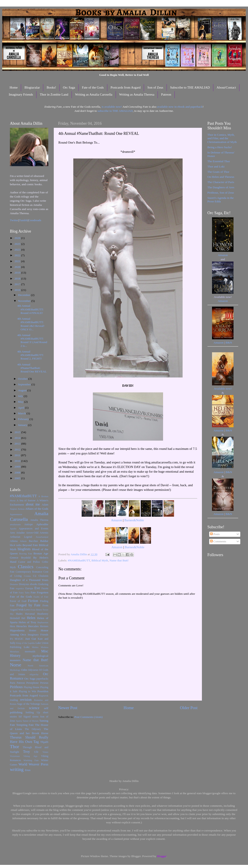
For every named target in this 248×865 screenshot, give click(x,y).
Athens (23, 541)
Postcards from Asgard (126, 87)
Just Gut (30, 638)
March (22, 413)
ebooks (33, 584)
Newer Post (67, 707)
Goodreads (34, 220)
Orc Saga (69, 87)
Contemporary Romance (29, 571)
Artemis (44, 532)
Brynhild (26, 557)
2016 (17, 290)
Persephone (32, 682)
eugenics (20, 588)
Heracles (21, 626)
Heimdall (15, 618)
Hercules (33, 626)
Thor (14, 746)
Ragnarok (43, 695)
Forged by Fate (28, 605)
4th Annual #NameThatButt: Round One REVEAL (32, 368)
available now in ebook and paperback (180, 106)
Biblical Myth (100, 560)
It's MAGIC (16, 638)
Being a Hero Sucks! (219, 147)
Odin (24, 669)
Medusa (44, 647)
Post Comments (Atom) (88, 717)
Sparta (19, 720)
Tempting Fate (25, 724)
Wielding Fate (31, 760)
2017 (17, 284)
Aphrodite (42, 524)
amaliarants (15, 524)
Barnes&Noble (134, 520)
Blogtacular (32, 87)
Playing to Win (27, 691)
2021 (17, 261)
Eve (37, 588)
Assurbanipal (42, 537)
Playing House (32, 687)
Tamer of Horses (31, 720)
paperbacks (42, 678)
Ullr (36, 751)
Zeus (28, 770)
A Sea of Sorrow (26, 500)
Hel (23, 618)
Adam (45, 504)
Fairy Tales (24, 592)
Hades (19, 613)
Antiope (28, 524)
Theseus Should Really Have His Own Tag (29, 739)
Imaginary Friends (21, 94)
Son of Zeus (155, 87)
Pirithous (16, 687)
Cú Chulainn (40, 575)
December (24, 295)
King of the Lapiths (25, 643)
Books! (51, 87)
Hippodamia (17, 630)
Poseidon (43, 691)
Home (14, 87)
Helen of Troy (27, 622)
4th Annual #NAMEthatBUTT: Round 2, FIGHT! (30, 355)
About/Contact (226, 87)
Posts (215, 534)
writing (16, 769)
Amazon (116, 520)
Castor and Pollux (29, 561)
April (21, 407)
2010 (17, 461)
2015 (17, 432)
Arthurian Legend (21, 536)
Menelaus (14, 651)
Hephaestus (42, 622)
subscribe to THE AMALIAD (115, 110)
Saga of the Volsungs (28, 703)
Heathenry (42, 613)
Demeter (14, 584)
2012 (17, 449)
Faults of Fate (41, 596)
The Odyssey (33, 729)
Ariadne (20, 532)
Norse (15, 664)
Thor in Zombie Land (54, 94)
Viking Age (30, 756)
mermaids (30, 651)
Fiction (33, 601)
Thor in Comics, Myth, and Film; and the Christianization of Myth (222, 138)
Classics (25, 566)
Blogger (161, 856)
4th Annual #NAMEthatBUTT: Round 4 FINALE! (30, 309)
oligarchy (34, 674)
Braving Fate (25, 553)
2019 (17, 272)
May (21, 401)
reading (14, 699)
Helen (31, 618)
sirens (35, 716)
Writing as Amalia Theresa (136, 94)
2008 (17, 472)
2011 (17, 455)
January (23, 425)
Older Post (189, 707)
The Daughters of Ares (220, 187)
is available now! (112, 106)
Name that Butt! (119, 560)
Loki (26, 647)
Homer (32, 630)
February (23, 419)
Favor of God (18, 601)
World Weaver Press (33, 764)
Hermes (44, 626)
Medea (35, 647)
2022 (17, 255)
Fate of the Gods (93, 87)
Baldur (44, 541)
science (34, 708)
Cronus (27, 576)
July (21, 396)
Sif (20, 716)
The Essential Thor (218, 161)
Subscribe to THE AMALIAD (190, 87)
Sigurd (27, 716)
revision (26, 700)
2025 (17, 244)
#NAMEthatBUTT (79, 560)
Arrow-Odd (32, 532)
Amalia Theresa (39, 519)
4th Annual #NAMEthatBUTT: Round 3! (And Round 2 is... (32, 340)
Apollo (13, 528)
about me (33, 504)
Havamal (30, 613)
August (22, 390)
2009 (17, 466)
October (23, 378)
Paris (12, 682)
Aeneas (21, 508)
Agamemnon (16, 514)
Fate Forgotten (39, 592)
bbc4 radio (16, 545)
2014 (17, 438)
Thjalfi (44, 742)
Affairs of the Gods (36, 508)
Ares (12, 532)
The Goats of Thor (218, 171)
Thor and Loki (216, 166)
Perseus (44, 682)
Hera (12, 626)
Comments (218, 541)
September (24, 384)
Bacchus (33, 541)
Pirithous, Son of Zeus (220, 192)
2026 (17, 238)
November (24, 301)
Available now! (223, 388)
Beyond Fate (30, 545)
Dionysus (24, 584)
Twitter (14, 220)
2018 (17, 278)
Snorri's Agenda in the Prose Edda (220, 199)
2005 (17, 478)
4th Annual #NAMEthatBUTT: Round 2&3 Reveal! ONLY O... (31, 324)
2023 (17, 249)
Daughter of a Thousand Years (29, 580)
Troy (26, 752)
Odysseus (33, 669)
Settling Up (32, 712)
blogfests (24, 549)
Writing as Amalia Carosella (93, 94)
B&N (229, 342)
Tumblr (23, 220)
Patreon (166, 94)
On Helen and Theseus (220, 176)
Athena (14, 541)
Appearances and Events (33, 528)
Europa (29, 588)
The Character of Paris (220, 182)
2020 (17, 267)
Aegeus (13, 508)
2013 (17, 443)
